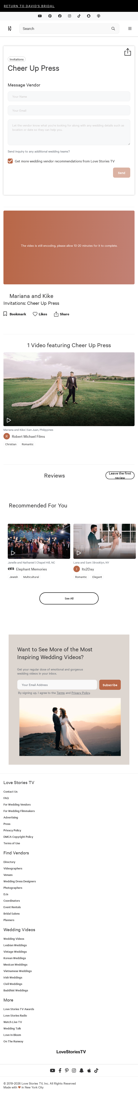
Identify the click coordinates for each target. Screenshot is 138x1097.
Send (121, 172)
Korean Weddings (14, 958)
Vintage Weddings (15, 951)
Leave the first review (120, 475)
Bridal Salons (11, 913)
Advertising (10, 817)
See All (69, 598)
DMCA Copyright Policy (18, 837)
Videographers (12, 868)
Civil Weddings (12, 984)
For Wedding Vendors (17, 804)
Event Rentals (12, 907)
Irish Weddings (12, 977)
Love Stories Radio (15, 1015)
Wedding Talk (12, 1028)
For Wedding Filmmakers (19, 811)
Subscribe (110, 685)
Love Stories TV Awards (18, 1009)
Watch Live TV (12, 1022)
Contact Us (10, 791)
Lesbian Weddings (15, 945)
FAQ (6, 798)
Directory (9, 862)
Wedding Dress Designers (19, 881)
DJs (5, 894)
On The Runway (13, 1041)
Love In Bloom (12, 1035)
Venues (7, 875)
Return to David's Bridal (29, 6)
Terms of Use (11, 843)
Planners (8, 920)
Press (6, 824)
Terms (61, 692)
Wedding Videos (13, 939)
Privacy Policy (80, 692)
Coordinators (11, 900)
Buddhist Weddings (15, 990)
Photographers (12, 888)
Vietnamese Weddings (17, 971)
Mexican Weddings (15, 964)
